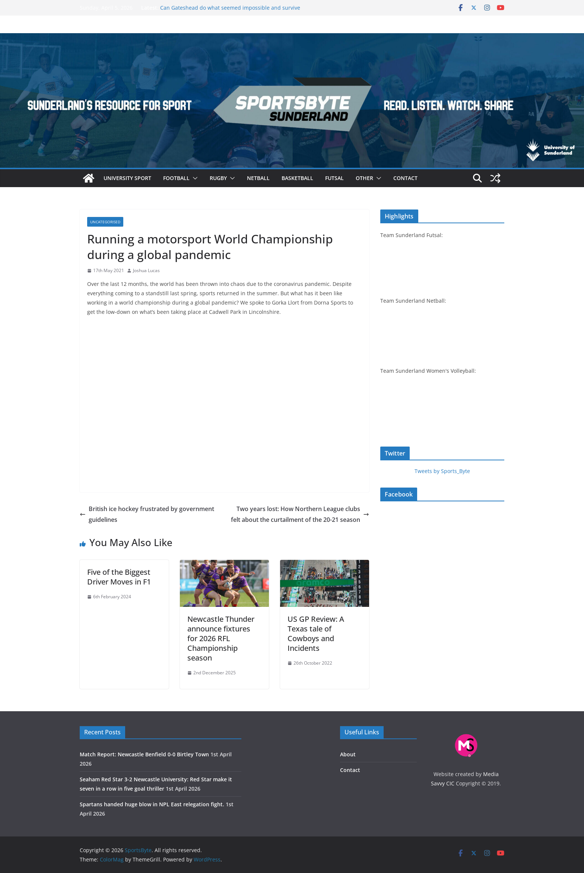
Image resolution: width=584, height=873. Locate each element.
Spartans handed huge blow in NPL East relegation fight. (152, 804)
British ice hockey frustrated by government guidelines (147, 514)
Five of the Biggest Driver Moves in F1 (119, 577)
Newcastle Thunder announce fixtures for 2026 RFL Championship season (220, 638)
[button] (194, 178)
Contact (405, 178)
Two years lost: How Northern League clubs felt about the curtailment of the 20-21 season (300, 514)
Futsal (334, 178)
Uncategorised (105, 221)
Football (176, 178)
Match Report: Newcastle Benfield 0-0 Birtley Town (144, 754)
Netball (258, 178)
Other (364, 178)
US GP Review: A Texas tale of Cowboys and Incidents (316, 633)
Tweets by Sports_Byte (442, 471)
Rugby (218, 178)
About (348, 754)
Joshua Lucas (146, 270)
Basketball (297, 178)
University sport (127, 178)
